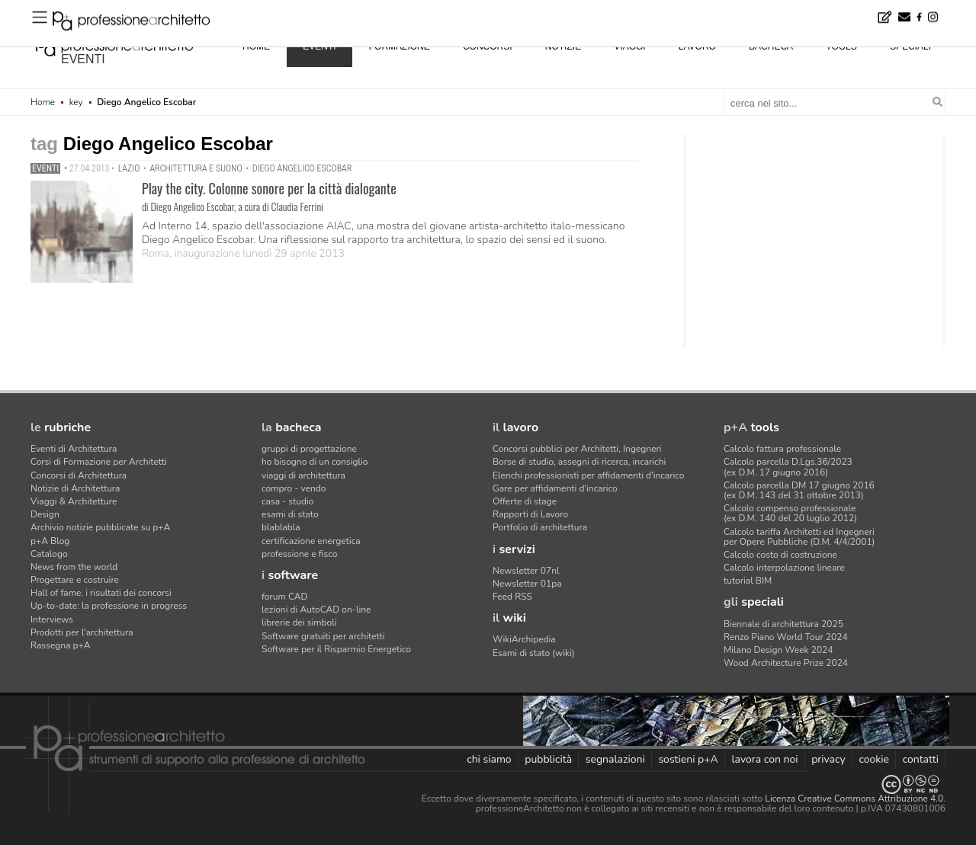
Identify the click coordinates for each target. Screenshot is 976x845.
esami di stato (290, 514)
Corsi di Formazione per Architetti (98, 462)
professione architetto (114, 45)
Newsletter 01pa (527, 584)
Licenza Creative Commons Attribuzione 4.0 (854, 798)
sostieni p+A (688, 759)
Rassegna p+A (60, 645)
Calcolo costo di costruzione (780, 555)
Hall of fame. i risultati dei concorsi (101, 593)
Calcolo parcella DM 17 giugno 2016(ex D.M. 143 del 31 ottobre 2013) (799, 490)
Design (44, 514)
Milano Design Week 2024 (778, 650)
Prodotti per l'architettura (81, 632)
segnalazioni (615, 759)
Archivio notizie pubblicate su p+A (100, 527)
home (256, 46)
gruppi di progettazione (309, 449)
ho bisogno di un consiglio (315, 462)
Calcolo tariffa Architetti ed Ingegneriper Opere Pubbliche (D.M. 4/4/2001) (799, 537)
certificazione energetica (311, 541)
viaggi (629, 46)
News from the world (73, 567)
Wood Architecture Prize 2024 (786, 663)
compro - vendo (294, 488)
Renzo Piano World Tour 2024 (786, 637)
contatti (921, 759)
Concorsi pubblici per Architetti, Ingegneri (577, 449)
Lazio (129, 168)
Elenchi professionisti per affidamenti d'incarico (588, 475)
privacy (828, 759)
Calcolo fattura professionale (782, 449)
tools (841, 46)
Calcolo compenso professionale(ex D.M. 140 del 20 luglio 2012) (790, 513)
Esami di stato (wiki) (534, 653)
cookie (874, 759)
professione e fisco (299, 554)
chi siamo (489, 759)
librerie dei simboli (299, 622)
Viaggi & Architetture (73, 501)
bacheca (771, 46)
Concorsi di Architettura (78, 475)
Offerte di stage (525, 501)
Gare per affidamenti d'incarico (555, 488)
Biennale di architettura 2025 (783, 624)
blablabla (281, 527)
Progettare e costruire (74, 580)
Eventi (45, 168)
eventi (83, 59)
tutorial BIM (748, 581)
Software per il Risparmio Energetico (336, 649)
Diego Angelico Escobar (302, 168)
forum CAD (284, 597)
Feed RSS (512, 597)
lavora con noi (764, 759)
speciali (910, 46)
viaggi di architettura (303, 475)
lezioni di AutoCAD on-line (316, 609)
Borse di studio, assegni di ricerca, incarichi (579, 462)
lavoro (697, 46)
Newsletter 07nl (526, 571)
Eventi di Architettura (73, 449)
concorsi (487, 46)
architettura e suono (196, 168)
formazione (399, 46)
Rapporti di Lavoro (530, 514)
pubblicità (548, 759)
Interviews (51, 619)
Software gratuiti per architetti (323, 636)
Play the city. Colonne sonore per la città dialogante (269, 188)
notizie (563, 46)
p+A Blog (49, 541)
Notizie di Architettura (75, 488)
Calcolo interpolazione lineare (784, 568)
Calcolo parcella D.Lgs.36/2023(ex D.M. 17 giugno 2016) (788, 467)
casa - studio (287, 501)
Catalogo (49, 554)
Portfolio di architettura (540, 527)
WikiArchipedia (524, 639)
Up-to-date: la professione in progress (108, 606)
